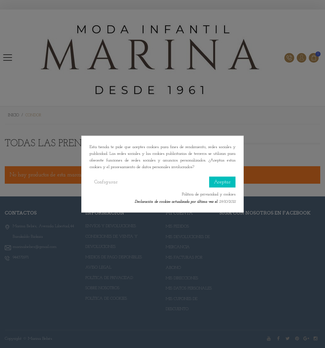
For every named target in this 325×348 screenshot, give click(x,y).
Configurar (106, 181)
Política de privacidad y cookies (208, 194)
